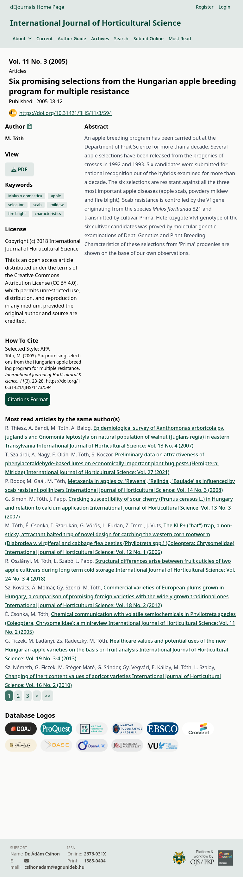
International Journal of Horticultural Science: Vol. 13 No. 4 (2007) (115, 445)
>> (47, 695)
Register (204, 7)
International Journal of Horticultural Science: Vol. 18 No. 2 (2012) (83, 605)
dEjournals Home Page (37, 6)
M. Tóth (14, 138)
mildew (57, 204)
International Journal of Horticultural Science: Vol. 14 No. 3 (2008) (144, 489)
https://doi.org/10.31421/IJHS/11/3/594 (60, 113)
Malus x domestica (25, 196)
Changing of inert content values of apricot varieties (68, 676)
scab (37, 204)
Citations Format (28, 399)
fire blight (17, 213)
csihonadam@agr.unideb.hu (54, 867)
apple (56, 196)
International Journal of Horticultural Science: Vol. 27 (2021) (98, 472)
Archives (100, 38)
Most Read (180, 38)
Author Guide (72, 38)
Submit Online (149, 38)
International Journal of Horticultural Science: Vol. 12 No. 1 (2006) (83, 552)
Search (121, 38)
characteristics (48, 213)
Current (44, 38)
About (22, 38)
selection (16, 204)
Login (224, 7)
